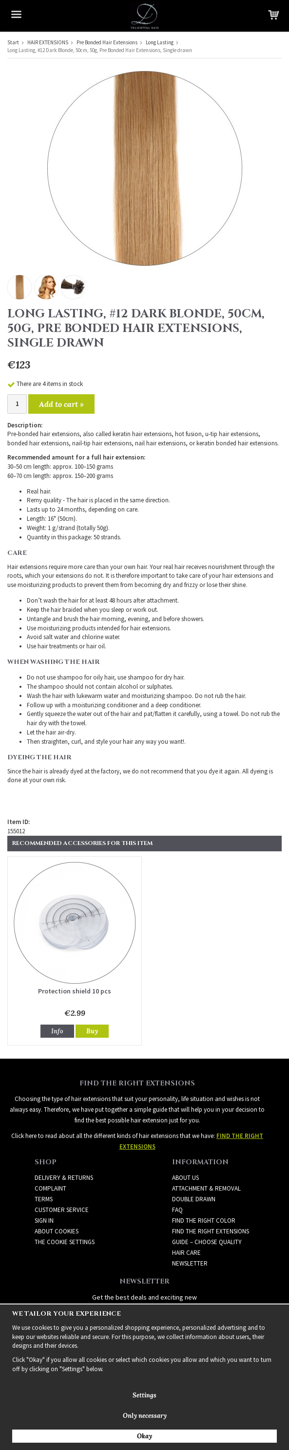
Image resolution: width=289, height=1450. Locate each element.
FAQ (177, 1210)
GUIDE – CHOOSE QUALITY (207, 1242)
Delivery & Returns (64, 1178)
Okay (144, 1436)
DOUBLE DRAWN (193, 1199)
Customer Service (62, 1210)
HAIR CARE (186, 1252)
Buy (92, 1031)
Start (13, 42)
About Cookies (56, 1231)
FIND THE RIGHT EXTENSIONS (210, 1231)
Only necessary (145, 1416)
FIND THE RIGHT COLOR (203, 1220)
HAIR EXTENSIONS (47, 42)
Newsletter (190, 1263)
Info (57, 1031)
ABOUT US (185, 1178)
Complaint (50, 1188)
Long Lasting (159, 42)
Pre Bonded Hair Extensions (107, 42)
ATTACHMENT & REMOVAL (206, 1188)
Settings (144, 1395)
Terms (44, 1199)
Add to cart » (61, 404)
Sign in (44, 1220)
